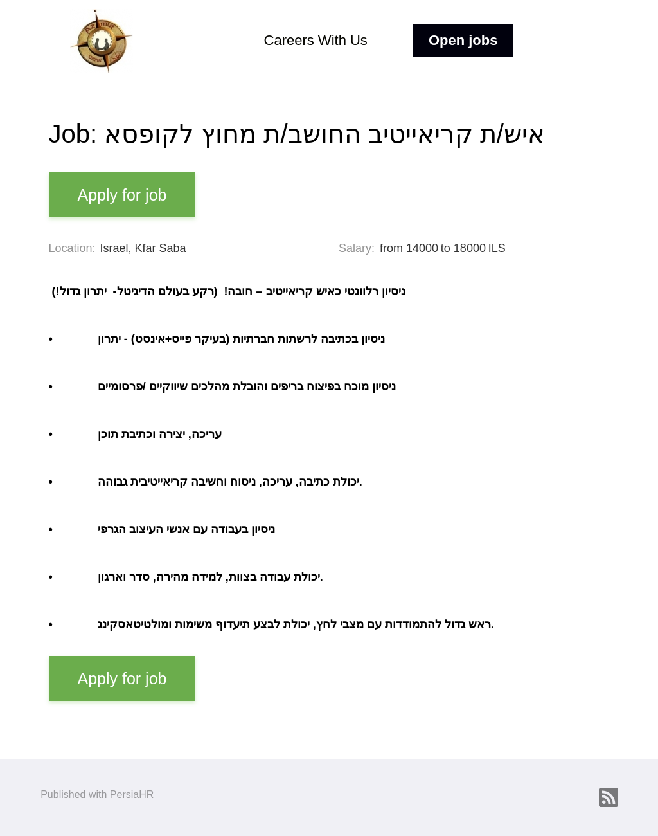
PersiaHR (132, 794)
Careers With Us (316, 40)
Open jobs (463, 40)
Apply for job (122, 195)
